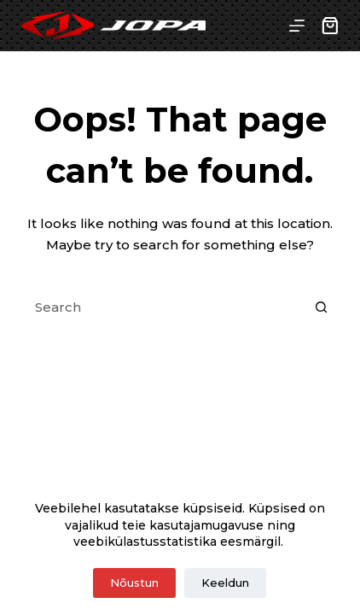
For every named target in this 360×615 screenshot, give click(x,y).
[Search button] (322, 307)
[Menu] (297, 25)
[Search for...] (162, 307)
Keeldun (225, 582)
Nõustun (134, 582)
